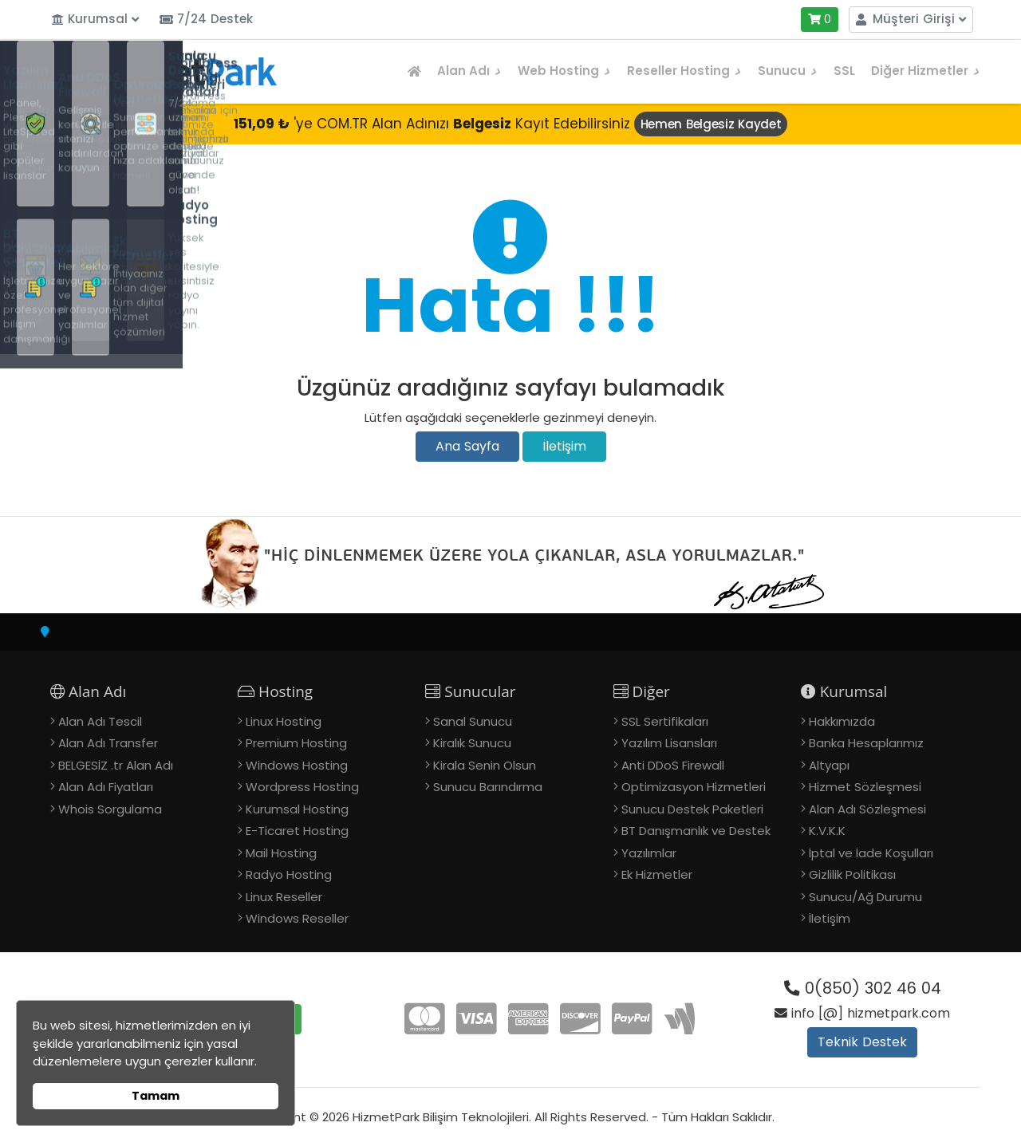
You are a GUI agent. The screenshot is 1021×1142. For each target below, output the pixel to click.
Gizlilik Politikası (852, 874)
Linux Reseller (284, 896)
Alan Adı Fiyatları (105, 786)
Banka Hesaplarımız (866, 742)
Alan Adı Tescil (100, 721)
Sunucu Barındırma (487, 786)
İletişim (564, 446)
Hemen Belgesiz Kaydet (711, 124)
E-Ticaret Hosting (297, 830)
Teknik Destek (862, 1042)
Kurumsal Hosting (297, 809)
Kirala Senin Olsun (484, 765)
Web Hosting (564, 70)
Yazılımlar (648, 853)
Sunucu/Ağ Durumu (865, 896)
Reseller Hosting (684, 70)
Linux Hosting (283, 721)
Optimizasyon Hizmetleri (693, 786)
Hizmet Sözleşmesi (865, 786)
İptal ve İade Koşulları (871, 853)
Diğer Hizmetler (925, 70)
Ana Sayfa (467, 446)
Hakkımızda (842, 721)
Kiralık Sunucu (472, 742)
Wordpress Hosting (302, 786)
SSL (844, 70)
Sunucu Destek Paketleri (692, 809)
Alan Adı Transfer (108, 742)
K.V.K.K (827, 830)
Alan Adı (469, 70)
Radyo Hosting (289, 874)
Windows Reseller (297, 918)
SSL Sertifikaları (664, 721)
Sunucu (788, 70)
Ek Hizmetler (656, 874)
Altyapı (829, 765)
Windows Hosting (297, 765)
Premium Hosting (296, 742)
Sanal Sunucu (472, 721)
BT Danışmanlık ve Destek (696, 830)
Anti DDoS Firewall (672, 765)
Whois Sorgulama (110, 809)
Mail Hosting (281, 853)
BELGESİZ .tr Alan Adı (115, 765)
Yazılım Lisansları (669, 742)
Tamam (155, 1096)
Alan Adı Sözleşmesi (867, 809)
